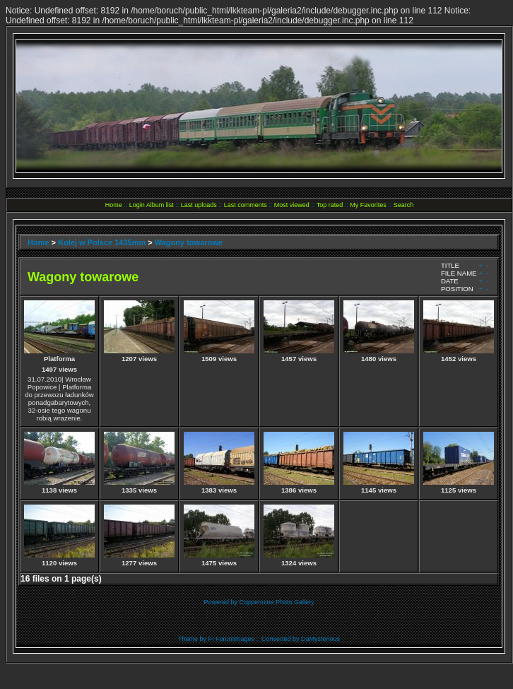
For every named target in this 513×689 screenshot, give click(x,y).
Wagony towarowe (189, 242)
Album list (160, 204)
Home (113, 204)
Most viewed (291, 204)
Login (137, 204)
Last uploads (199, 204)
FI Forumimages (231, 638)
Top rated (330, 204)
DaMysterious (320, 638)
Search (404, 204)
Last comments (245, 204)
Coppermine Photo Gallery (276, 602)
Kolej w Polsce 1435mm (102, 242)
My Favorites (368, 204)
